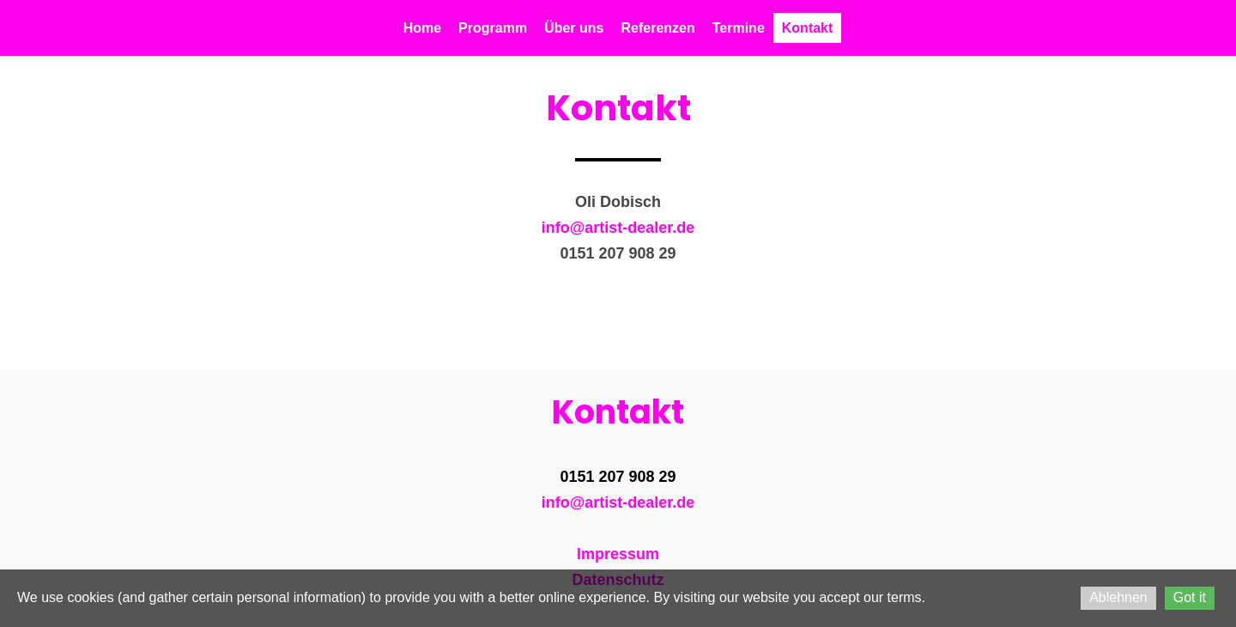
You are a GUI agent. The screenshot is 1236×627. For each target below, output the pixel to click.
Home (422, 28)
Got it (1189, 597)
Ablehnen (1118, 597)
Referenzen (657, 28)
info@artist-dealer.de (618, 227)
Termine (738, 28)
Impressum (618, 554)
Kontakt (807, 28)
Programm (492, 28)
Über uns (573, 28)
